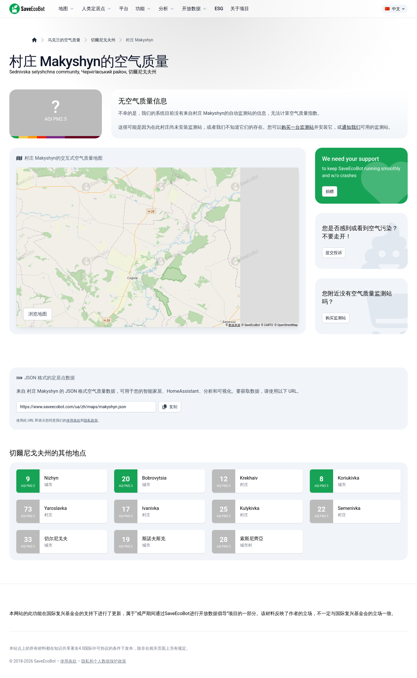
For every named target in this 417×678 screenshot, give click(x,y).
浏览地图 (37, 314)
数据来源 (234, 325)
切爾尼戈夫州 (103, 40)
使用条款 (73, 420)
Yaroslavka (73, 508)
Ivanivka (171, 508)
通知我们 (351, 127)
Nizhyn (73, 478)
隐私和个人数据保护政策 (103, 661)
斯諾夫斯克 (171, 538)
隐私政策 (91, 420)
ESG (219, 8)
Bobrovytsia (171, 478)
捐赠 (329, 191)
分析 (167, 9)
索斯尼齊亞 (269, 538)
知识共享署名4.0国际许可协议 (81, 648)
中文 (394, 8)
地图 (67, 9)
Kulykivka (269, 508)
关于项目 (239, 8)
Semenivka (367, 508)
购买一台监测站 (297, 127)
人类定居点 (97, 9)
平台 (123, 8)
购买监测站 (335, 318)
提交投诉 (333, 252)
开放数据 (195, 9)
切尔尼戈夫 (73, 538)
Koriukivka (367, 478)
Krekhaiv (269, 478)
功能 (143, 9)
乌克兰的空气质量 (64, 40)
